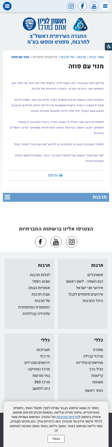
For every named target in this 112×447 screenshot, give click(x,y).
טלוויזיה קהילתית (36, 313)
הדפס (53, 175)
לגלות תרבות (40, 275)
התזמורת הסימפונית (34, 307)
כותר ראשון (94, 390)
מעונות (97, 382)
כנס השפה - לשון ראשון (84, 281)
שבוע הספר (41, 281)
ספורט (98, 350)
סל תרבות (67, 57)
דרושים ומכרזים (37, 362)
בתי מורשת (41, 375)
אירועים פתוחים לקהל (85, 294)
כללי (98, 340)
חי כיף (45, 356)
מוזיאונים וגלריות (89, 362)
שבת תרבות (41, 294)
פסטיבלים (95, 275)
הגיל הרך (96, 369)
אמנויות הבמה (39, 288)
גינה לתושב (41, 388)
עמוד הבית (97, 57)
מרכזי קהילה (93, 356)
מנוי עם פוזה (20, 57)
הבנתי (56, 438)
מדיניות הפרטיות (68, 416)
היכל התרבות (93, 301)
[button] (105, 6)
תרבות (81, 57)
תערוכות (43, 350)
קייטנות (97, 375)
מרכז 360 (42, 382)
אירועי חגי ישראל (89, 288)
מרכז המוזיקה (39, 369)
